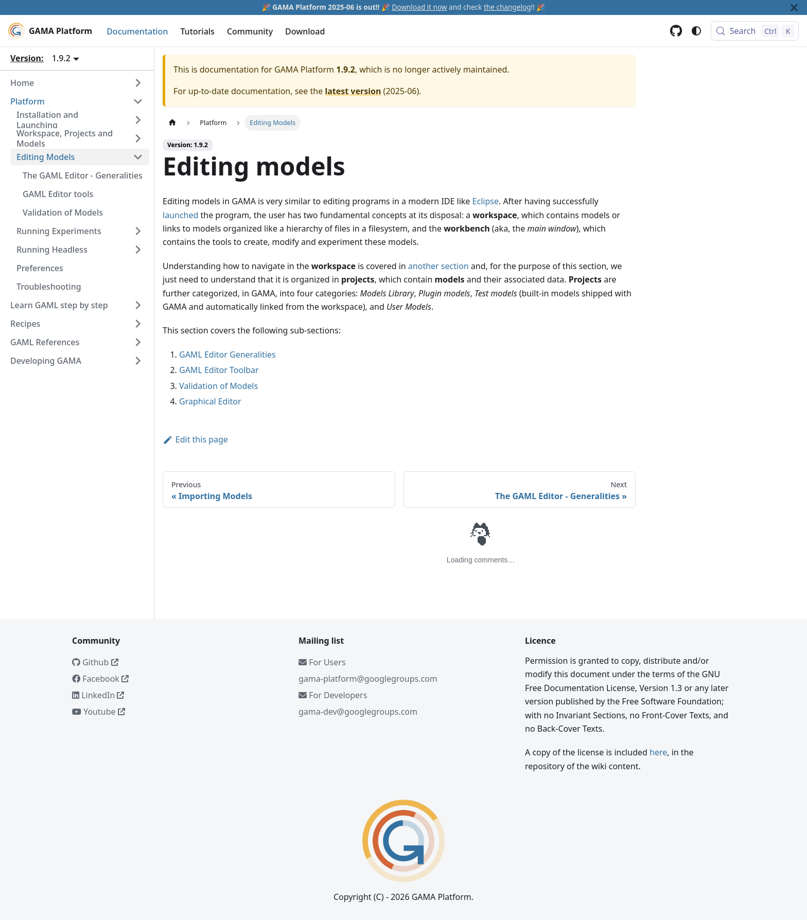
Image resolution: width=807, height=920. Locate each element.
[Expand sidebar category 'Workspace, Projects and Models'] (138, 138)
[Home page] (172, 123)
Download (305, 31)
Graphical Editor (210, 401)
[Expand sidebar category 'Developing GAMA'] (138, 360)
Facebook (100, 678)
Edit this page (195, 439)
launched (180, 215)
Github (95, 662)
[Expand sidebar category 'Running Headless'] (138, 249)
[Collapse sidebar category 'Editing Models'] (138, 157)
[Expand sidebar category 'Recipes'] (138, 323)
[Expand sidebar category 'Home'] (138, 83)
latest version (353, 91)
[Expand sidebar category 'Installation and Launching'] (138, 120)
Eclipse (485, 201)
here (658, 752)
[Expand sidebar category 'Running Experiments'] (138, 231)
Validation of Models (218, 386)
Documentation (137, 31)
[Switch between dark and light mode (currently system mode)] (696, 31)
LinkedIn (98, 695)
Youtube (98, 711)
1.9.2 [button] (61, 58)
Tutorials (197, 31)
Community (250, 31)
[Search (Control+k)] (755, 31)
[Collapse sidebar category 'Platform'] (138, 101)
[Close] (794, 7)
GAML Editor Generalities (227, 354)
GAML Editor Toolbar (219, 370)
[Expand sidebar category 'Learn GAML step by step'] (138, 305)
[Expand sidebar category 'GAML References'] (138, 342)
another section (438, 266)
